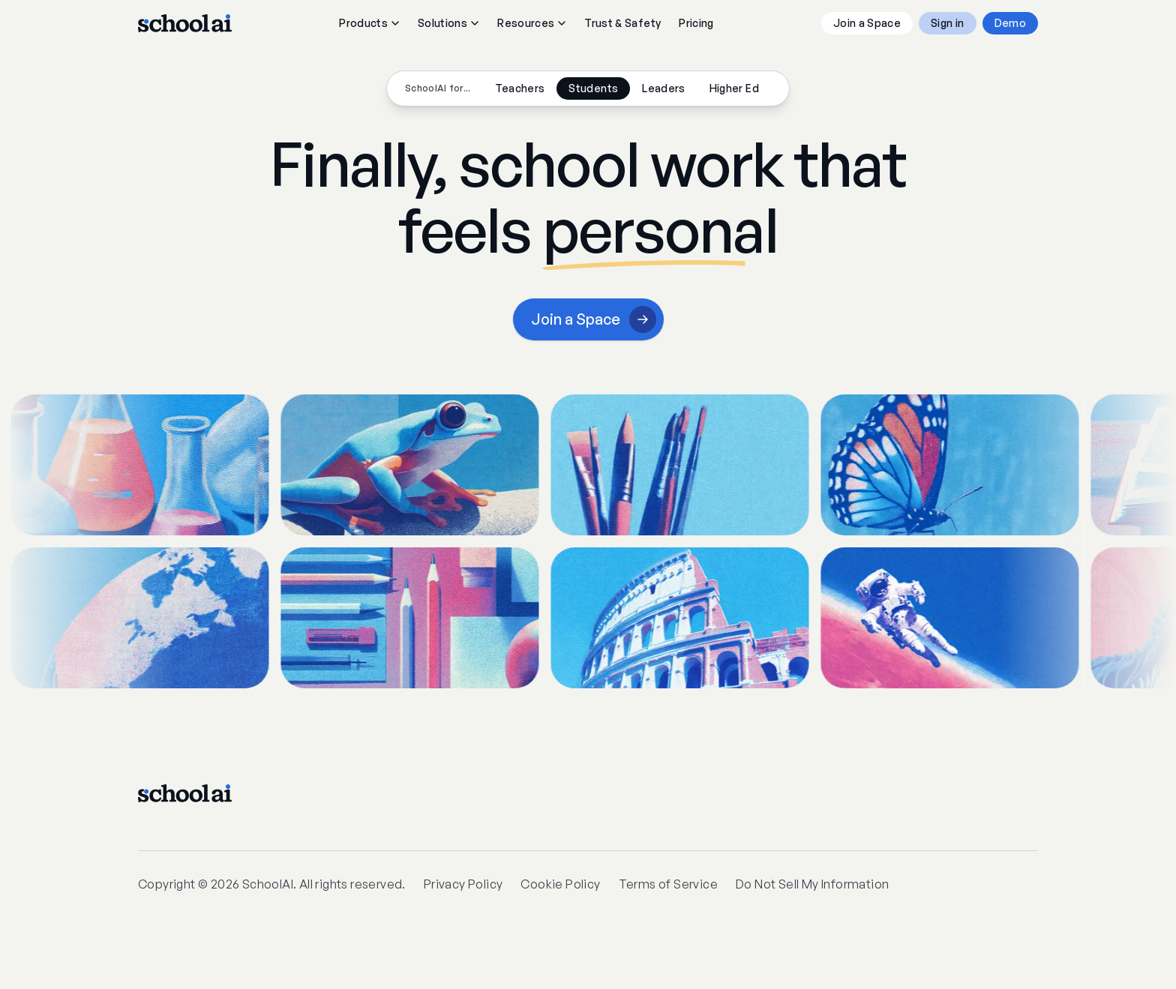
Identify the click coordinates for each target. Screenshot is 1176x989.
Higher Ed (734, 88)
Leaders (663, 88)
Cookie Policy (560, 884)
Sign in (947, 22)
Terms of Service (668, 884)
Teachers (520, 88)
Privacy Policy (463, 884)
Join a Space (867, 22)
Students (593, 88)
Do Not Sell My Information (812, 884)
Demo (1010, 22)
